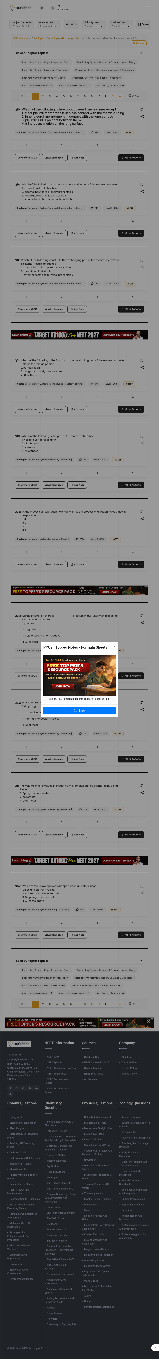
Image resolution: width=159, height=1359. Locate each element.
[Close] (114, 646)
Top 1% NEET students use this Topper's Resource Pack (79, 698)
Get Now (79, 711)
